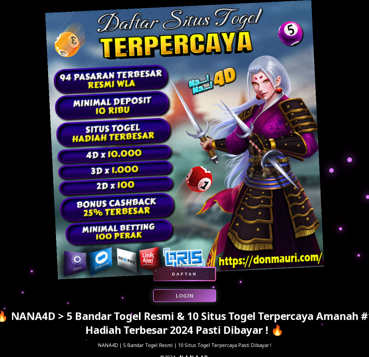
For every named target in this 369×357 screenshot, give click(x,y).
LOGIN (184, 296)
